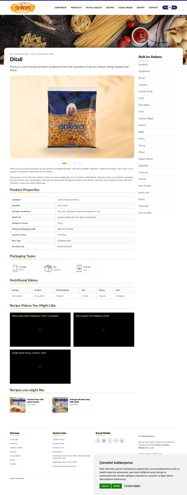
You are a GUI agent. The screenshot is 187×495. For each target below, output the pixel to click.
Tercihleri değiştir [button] (132, 486)
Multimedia (57, 452)
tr (165, 7)
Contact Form (58, 448)
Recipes (110, 8)
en (170, 7)
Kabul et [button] (105, 486)
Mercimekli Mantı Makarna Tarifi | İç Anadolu (35, 316)
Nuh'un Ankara (23, 8)
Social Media (126, 8)
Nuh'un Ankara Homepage (19, 54)
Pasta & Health (94, 8)
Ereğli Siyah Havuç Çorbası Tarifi (29, 353)
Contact (153, 8)
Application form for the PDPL (65, 462)
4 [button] (80, 163)
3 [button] (75, 163)
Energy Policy (58, 443)
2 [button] (69, 163)
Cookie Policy (58, 439)
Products (76, 8)
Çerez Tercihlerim (17, 478)
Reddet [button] (116, 486)
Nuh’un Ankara (43, 54)
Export (141, 8)
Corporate (61, 8)
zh (174, 7)
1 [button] (64, 163)
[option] (72, 116)
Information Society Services (64, 466)
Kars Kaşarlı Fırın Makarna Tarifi (92, 316)
